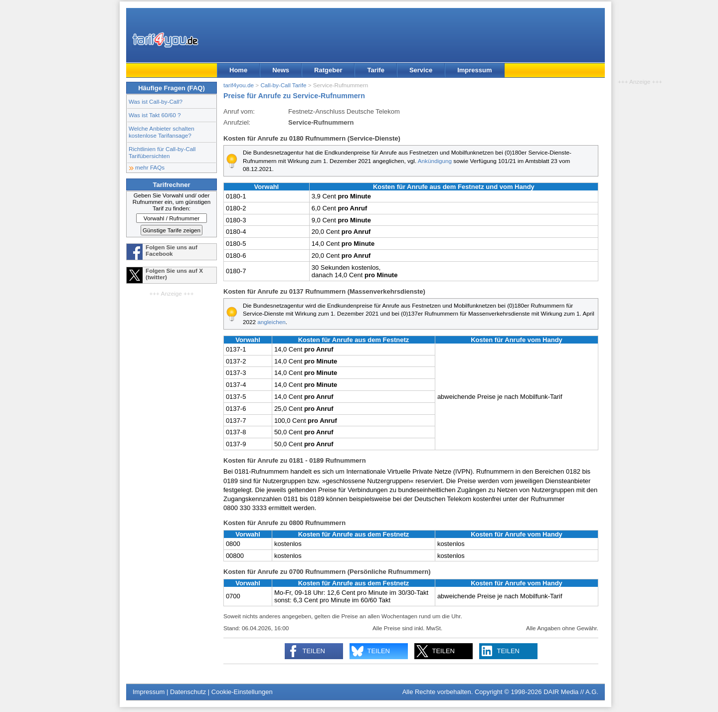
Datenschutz (188, 692)
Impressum (474, 70)
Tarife (375, 70)
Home (238, 70)
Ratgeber (328, 70)
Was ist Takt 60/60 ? (155, 115)
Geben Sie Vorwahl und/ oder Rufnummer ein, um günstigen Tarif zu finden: (172, 201)
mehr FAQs (150, 167)
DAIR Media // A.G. (570, 692)
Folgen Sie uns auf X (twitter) (174, 273)
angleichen (271, 322)
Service (420, 70)
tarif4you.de (238, 85)
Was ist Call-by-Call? (155, 101)
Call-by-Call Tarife (283, 85)
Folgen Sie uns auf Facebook (171, 250)
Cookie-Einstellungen (242, 692)
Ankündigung (435, 161)
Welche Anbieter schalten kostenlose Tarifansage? (161, 132)
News (280, 70)
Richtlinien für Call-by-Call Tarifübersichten (162, 152)
